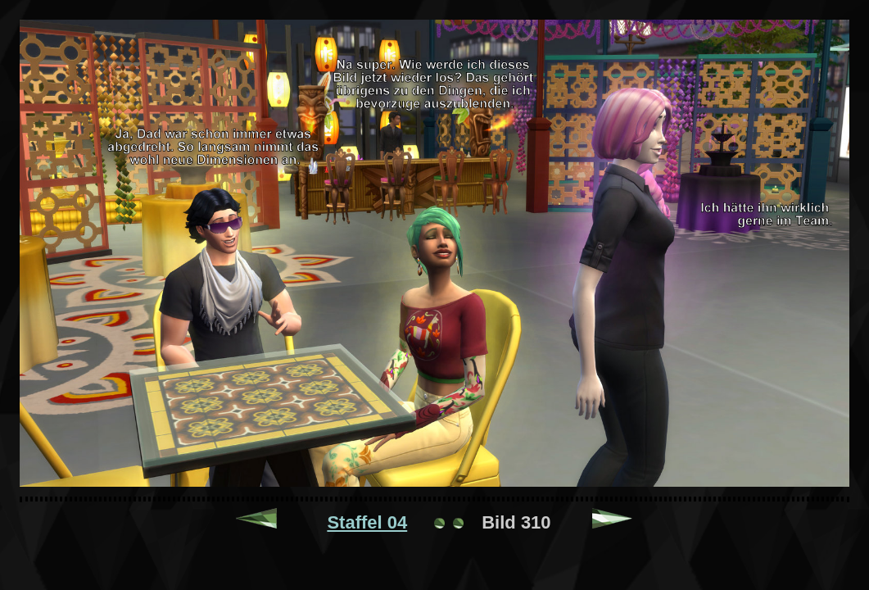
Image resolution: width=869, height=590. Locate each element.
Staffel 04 (367, 522)
